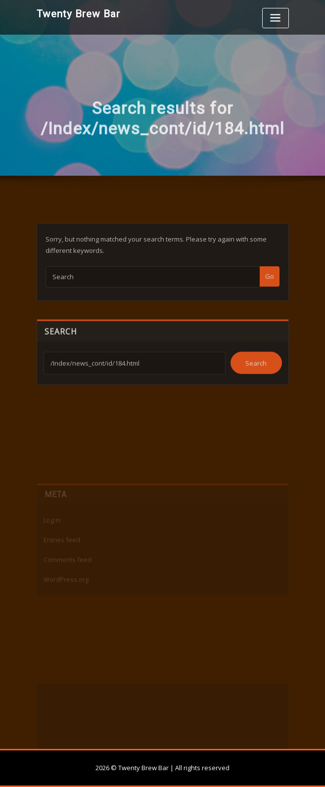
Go (269, 287)
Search (61, 340)
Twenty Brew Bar (78, 14)
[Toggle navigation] (275, 18)
